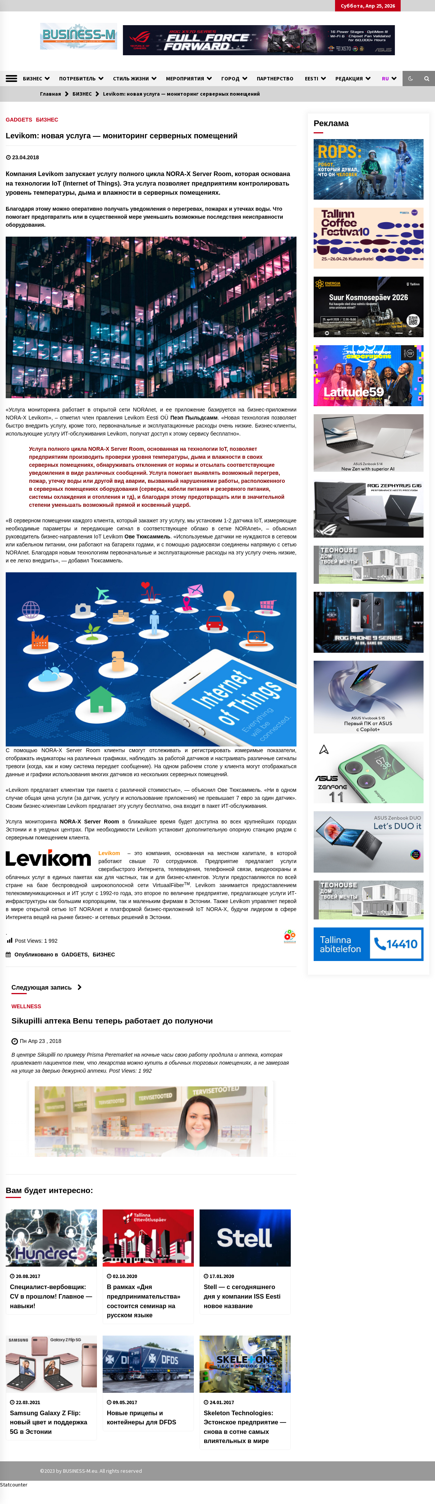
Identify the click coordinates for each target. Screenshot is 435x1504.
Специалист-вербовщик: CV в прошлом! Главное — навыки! (51, 1296)
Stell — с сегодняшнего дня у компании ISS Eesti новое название (242, 1296)
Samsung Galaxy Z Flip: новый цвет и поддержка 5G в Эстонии (48, 1422)
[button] (411, 78)
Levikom (109, 853)
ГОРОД (230, 78)
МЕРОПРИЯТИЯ (185, 78)
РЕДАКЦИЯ (349, 78)
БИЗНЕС (32, 78)
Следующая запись (46, 987)
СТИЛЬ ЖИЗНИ (131, 78)
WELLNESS (26, 1006)
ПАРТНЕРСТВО (275, 78)
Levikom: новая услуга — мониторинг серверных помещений (122, 135)
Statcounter (13, 1484)
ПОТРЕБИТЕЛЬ (77, 78)
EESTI (311, 78)
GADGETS (19, 119)
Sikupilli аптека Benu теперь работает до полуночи (112, 1021)
